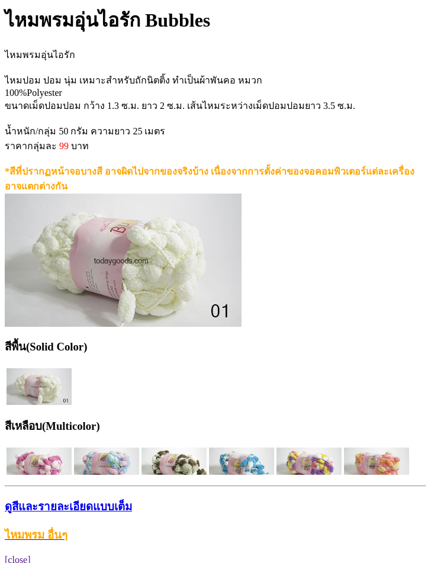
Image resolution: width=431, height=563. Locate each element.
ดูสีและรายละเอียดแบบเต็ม (68, 506)
